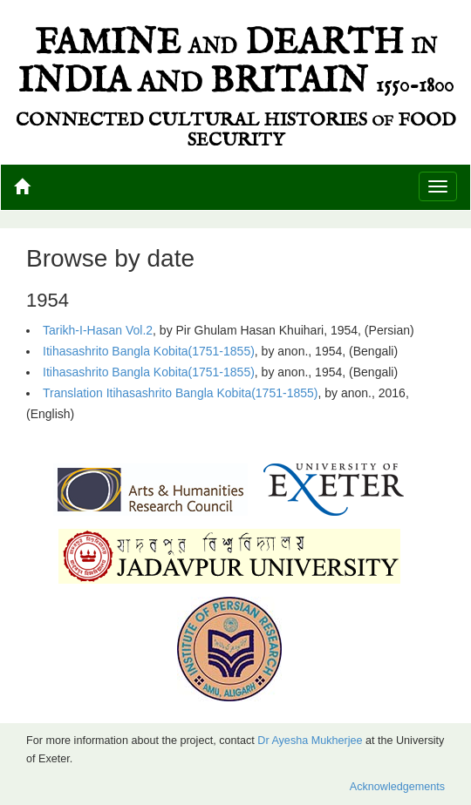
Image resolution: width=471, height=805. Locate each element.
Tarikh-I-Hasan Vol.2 (98, 330)
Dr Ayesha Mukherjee (309, 740)
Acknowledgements (397, 787)
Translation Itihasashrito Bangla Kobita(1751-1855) (180, 393)
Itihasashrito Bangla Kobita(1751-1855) (149, 351)
